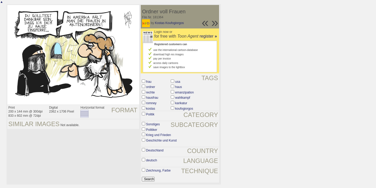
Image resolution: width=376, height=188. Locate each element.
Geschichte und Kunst (161, 140)
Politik (150, 114)
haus (178, 87)
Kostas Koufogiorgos (169, 23)
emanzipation (184, 92)
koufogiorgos (184, 108)
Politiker (151, 130)
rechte (150, 92)
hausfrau (152, 97)
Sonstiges (153, 124)
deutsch (151, 160)
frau (148, 82)
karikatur (181, 103)
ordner (150, 87)
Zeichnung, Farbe (158, 170)
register (208, 36)
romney (151, 103)
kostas (150, 108)
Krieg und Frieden (158, 135)
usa (177, 82)
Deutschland (154, 150)
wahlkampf (182, 97)
